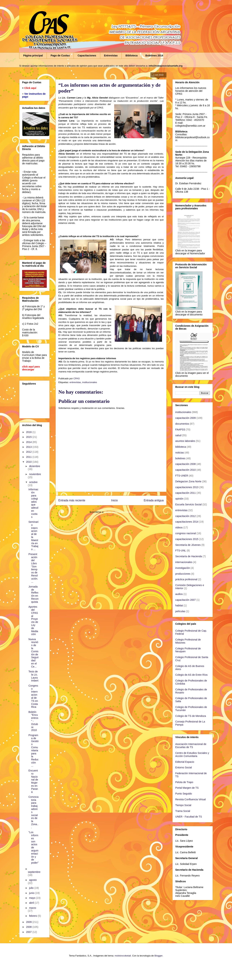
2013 (29, 446)
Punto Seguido (183, 793)
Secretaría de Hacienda (188, 556)
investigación (182, 567)
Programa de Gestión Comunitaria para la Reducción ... (33, 750)
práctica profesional (186, 579)
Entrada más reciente (71, 500)
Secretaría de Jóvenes (188, 544)
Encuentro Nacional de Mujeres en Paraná (33, 781)
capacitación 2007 (185, 599)
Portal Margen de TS (187, 787)
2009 (29, 922)
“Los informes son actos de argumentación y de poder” (33, 847)
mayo (32, 897)
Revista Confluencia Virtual (190, 799)
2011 (29, 456)
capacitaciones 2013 (186, 487)
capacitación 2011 (185, 492)
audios (179, 594)
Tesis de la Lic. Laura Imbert (33, 676)
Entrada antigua (154, 500)
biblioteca (180, 446)
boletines (180, 458)
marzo (32, 907)
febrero (33, 915)
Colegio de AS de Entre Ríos (191, 674)
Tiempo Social (183, 805)
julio (31, 887)
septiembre (34, 871)
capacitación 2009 (185, 417)
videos (179, 527)
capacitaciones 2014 (186, 521)
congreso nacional (185, 533)
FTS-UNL (180, 550)
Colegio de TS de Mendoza (190, 715)
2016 (29, 432)
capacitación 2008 (185, 464)
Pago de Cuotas (60, 55)
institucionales (89, 382)
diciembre (34, 466)
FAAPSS (180, 429)
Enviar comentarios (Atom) (118, 512)
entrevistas (75, 382)
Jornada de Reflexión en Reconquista (33, 594)
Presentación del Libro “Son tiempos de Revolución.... (33, 568)
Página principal (33, 55)
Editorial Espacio (184, 761)
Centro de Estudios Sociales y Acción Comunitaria (192, 754)
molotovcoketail (123, 955)
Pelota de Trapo (184, 782)
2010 (29, 461)
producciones (182, 573)
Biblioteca (131, 55)
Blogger (158, 955)
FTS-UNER (181, 475)
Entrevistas (111, 55)
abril (31, 902)
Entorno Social (183, 767)
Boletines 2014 (154, 55)
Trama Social (182, 811)
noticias (179, 452)
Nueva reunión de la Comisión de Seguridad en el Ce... (33, 653)
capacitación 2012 (185, 516)
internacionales (183, 562)
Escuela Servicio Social (188, 504)
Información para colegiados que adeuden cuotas (33, 503)
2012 (29, 451)
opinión (179, 498)
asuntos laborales (185, 441)
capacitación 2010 (185, 469)
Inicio (114, 500)
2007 (29, 932)
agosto (33, 879)
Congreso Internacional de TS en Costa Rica (33, 696)
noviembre (35, 474)
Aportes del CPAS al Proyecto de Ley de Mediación (33, 620)
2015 (29, 437)
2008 (29, 926)
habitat (179, 605)
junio (32, 893)
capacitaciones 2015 (186, 539)
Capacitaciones (87, 55)
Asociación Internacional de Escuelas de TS (190, 746)
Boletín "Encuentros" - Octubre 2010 (33, 721)
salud (178, 435)
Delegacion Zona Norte (188, 481)
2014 (29, 442)
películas (180, 611)
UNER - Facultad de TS (188, 816)
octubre (33, 482)
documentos (182, 423)
